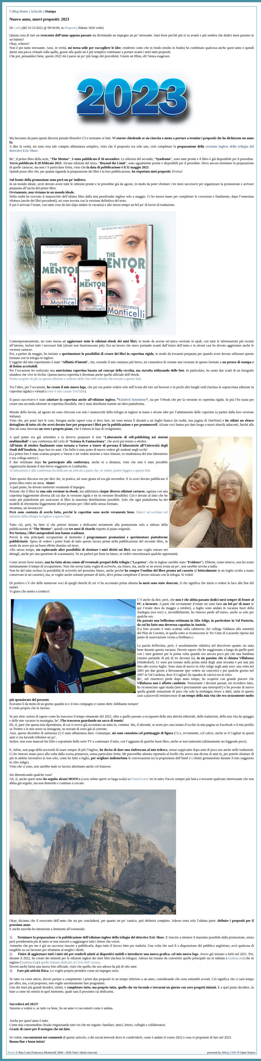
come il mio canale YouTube (65, 391)
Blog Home (20, 11)
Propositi (70, 28)
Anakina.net (235, 958)
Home (11, 1052)
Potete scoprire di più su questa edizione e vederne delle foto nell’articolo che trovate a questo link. (75, 379)
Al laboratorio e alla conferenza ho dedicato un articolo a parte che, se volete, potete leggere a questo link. (80, 470)
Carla (17, 28)
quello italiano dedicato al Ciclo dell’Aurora (70, 962)
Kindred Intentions (132, 400)
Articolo (36, 11)
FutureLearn (139, 779)
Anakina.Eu (29, 962)
